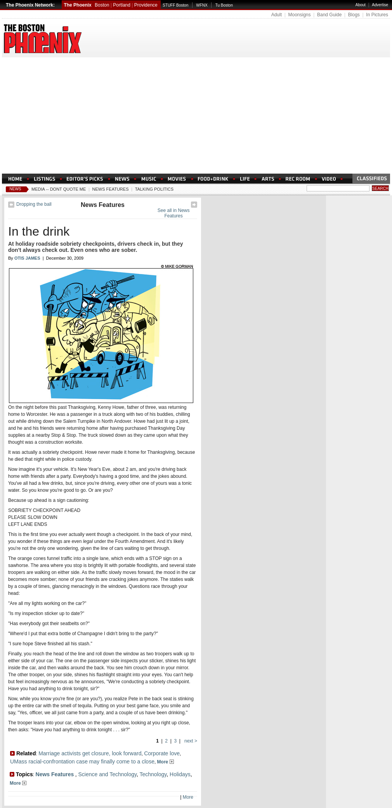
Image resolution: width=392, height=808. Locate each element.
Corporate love (162, 753)
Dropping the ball (34, 204)
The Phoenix (77, 5)
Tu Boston (224, 5)
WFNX (201, 5)
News (15, 189)
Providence (146, 5)
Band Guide (329, 14)
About (361, 5)
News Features (110, 189)
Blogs (354, 14)
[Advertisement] (196, 115)
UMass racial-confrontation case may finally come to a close (82, 761)
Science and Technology (107, 774)
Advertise (380, 5)
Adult (276, 14)
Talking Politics (154, 189)
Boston (102, 5)
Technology (153, 774)
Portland (121, 5)
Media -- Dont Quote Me (58, 189)
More (165, 762)
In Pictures (377, 14)
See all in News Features (174, 213)
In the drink (38, 231)
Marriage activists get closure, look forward (89, 753)
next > (190, 741)
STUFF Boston (175, 5)
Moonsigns (299, 14)
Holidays (180, 774)
